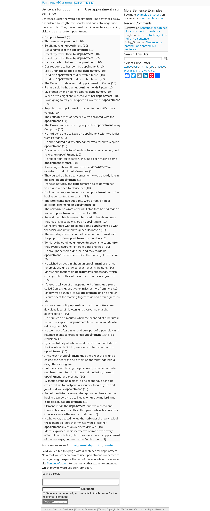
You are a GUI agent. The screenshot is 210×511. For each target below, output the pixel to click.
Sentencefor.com (57, 463)
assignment (79, 445)
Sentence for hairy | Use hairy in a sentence (146, 36)
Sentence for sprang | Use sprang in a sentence (143, 46)
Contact (57, 509)
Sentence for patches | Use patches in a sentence (146, 29)
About (48, 509)
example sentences (149, 14)
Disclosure (68, 509)
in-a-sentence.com (153, 18)
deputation (95, 445)
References (90, 509)
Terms (101, 509)
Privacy (79, 509)
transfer (108, 445)
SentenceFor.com (57, 2)
